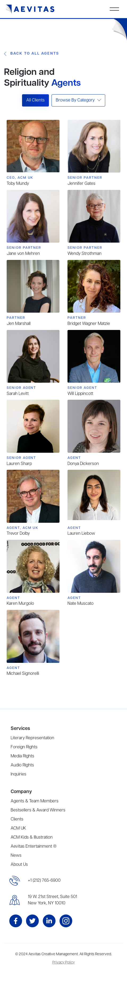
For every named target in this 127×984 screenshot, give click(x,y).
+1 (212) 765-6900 (44, 881)
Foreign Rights (24, 747)
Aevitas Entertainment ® (34, 847)
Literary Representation (32, 738)
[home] (30, 9)
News (16, 856)
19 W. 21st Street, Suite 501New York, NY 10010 (52, 900)
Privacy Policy (63, 962)
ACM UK (18, 828)
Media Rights (22, 756)
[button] (114, 9)
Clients (17, 819)
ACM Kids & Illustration (32, 837)
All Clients (35, 100)
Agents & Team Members (34, 801)
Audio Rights (22, 765)
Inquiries (18, 774)
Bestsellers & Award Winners (38, 810)
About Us (19, 865)
